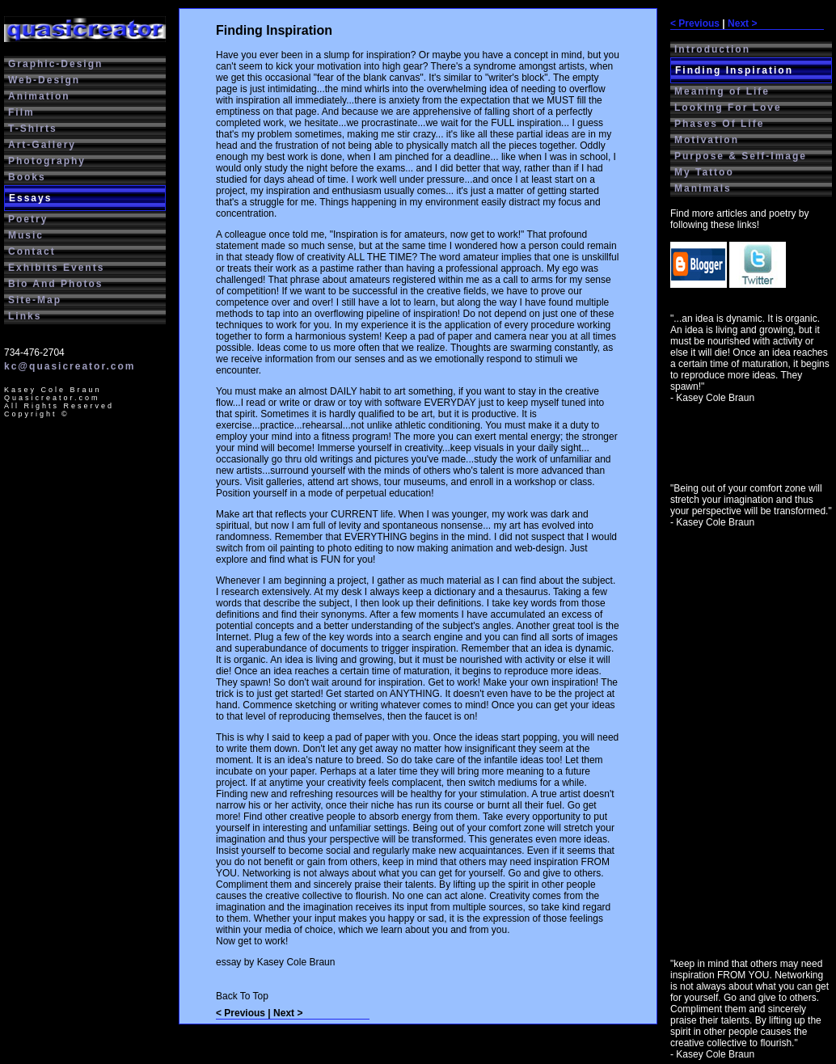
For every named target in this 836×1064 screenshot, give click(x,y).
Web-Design (44, 80)
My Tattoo (704, 172)
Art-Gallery (42, 144)
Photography (47, 161)
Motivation (706, 140)
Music (26, 235)
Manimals (703, 188)
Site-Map (34, 300)
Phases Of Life (719, 123)
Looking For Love (728, 107)
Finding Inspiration (734, 70)
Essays (30, 198)
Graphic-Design (55, 64)
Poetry (28, 219)
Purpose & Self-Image (740, 156)
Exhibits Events (56, 267)
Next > (742, 23)
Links (24, 316)
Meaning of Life (722, 91)
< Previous (695, 23)
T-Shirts (32, 128)
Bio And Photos (55, 283)
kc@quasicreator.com (69, 366)
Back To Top (242, 996)
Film (21, 112)
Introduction (712, 49)
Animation (39, 96)
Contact (32, 251)
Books (27, 177)
